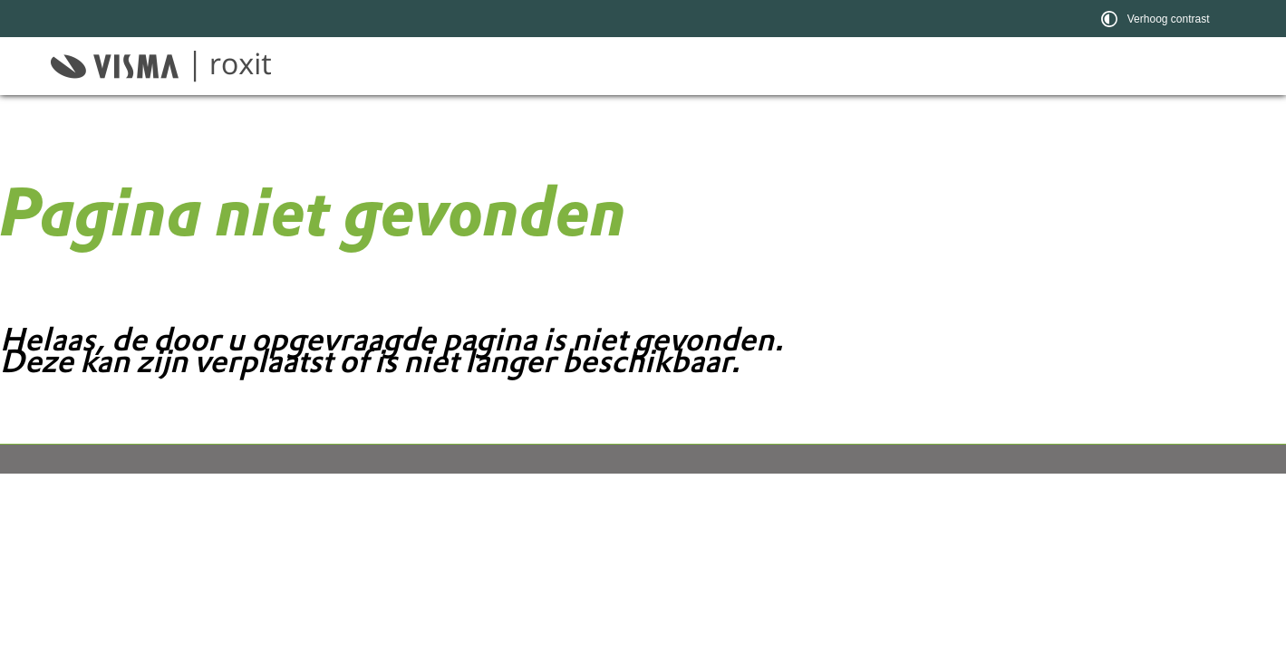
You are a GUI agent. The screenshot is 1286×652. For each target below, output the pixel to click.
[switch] (1158, 18)
